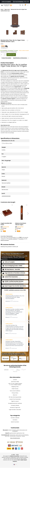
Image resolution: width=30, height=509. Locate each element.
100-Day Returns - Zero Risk (12, 269)
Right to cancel (15, 401)
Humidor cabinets (13, 239)
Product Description (6, 58)
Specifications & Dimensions (20, 58)
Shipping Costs (14, 386)
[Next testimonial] (27, 320)
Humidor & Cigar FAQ (15, 407)
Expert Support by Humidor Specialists (15, 286)
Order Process (15, 388)
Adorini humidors (5, 240)
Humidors (21, 239)
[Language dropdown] (15, 464)
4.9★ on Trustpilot (6, 1)
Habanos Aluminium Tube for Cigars (20, 224)
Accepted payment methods (15, 403)
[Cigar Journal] (14, 358)
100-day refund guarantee (15, 397)
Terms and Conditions (15, 391)
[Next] (28, 58)
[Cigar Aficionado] (5, 358)
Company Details (15, 405)
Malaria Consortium (14, 456)
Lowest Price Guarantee (11, 277)
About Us (15, 395)
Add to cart (11, 54)
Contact (15, 379)
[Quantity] (2, 54)
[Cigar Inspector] (22, 358)
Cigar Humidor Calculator (15, 409)
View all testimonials (15, 438)
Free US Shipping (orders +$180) (13, 266)
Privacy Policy (15, 393)
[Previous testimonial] (3, 320)
